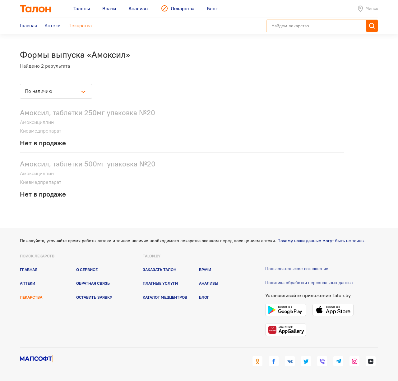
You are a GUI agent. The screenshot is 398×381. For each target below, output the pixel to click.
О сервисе (87, 269)
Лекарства (31, 297)
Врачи (205, 269)
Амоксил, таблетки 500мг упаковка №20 (87, 163)
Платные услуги (160, 283)
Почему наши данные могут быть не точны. (321, 240)
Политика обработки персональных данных (309, 282)
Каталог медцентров (165, 297)
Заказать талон (159, 269)
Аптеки (27, 283)
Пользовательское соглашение (296, 268)
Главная (28, 269)
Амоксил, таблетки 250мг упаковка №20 (87, 112)
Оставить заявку (94, 297)
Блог (204, 297)
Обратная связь (93, 283)
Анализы (208, 283)
